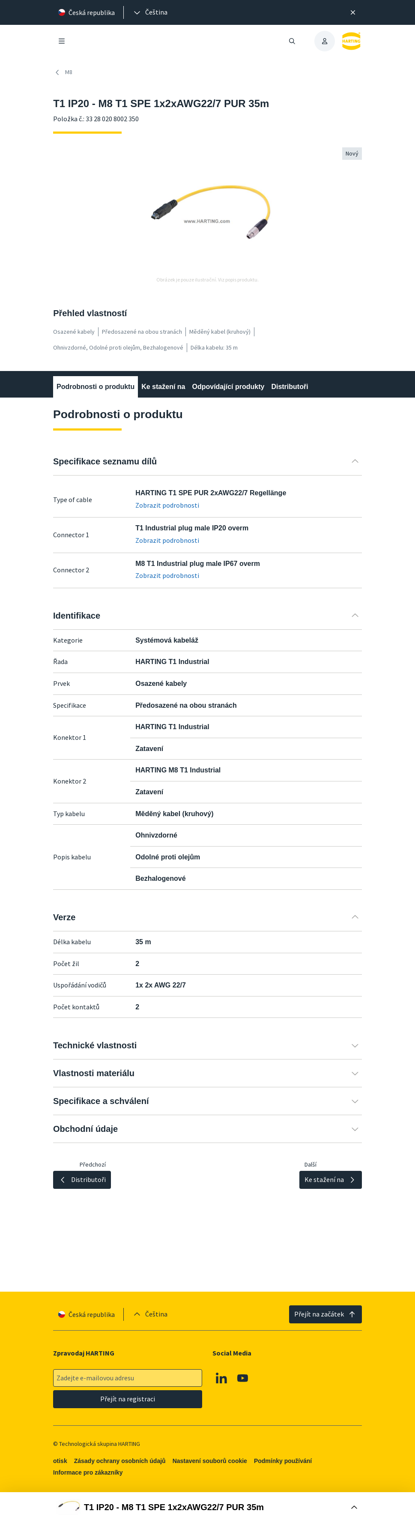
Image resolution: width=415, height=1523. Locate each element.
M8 (62, 72)
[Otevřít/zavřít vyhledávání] (292, 41)
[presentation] (150, 12)
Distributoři (290, 386)
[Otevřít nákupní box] (207, 1507)
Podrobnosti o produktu (95, 386)
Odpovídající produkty (228, 386)
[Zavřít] (353, 12)
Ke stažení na (163, 386)
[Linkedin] (222, 1378)
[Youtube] (243, 1378)
